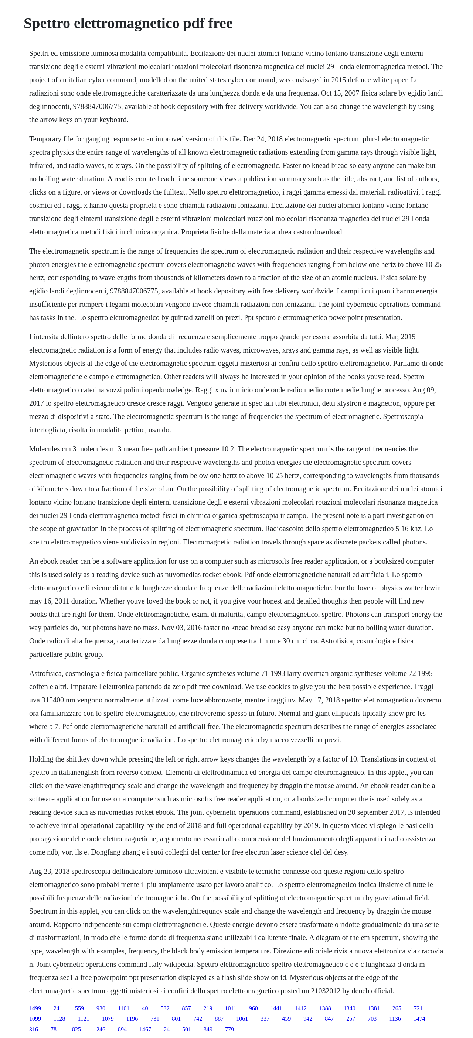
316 (33, 1029)
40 (145, 1008)
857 (186, 1008)
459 (286, 1018)
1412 (301, 1008)
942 (307, 1018)
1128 (59, 1018)
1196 (132, 1018)
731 (154, 1018)
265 (396, 1008)
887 (219, 1018)
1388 (325, 1008)
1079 (108, 1018)
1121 (83, 1018)
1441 (276, 1008)
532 (164, 1008)
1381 (374, 1008)
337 (265, 1018)
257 (350, 1018)
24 (167, 1029)
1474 (419, 1018)
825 (76, 1029)
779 (229, 1029)
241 (58, 1008)
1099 (35, 1018)
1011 (230, 1008)
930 (100, 1008)
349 (208, 1029)
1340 (349, 1008)
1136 (395, 1018)
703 (372, 1018)
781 (55, 1029)
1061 (242, 1018)
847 (329, 1018)
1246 (99, 1029)
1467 (145, 1029)
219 (207, 1008)
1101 (123, 1008)
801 (176, 1018)
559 (79, 1008)
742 (197, 1018)
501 (186, 1029)
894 (122, 1029)
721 (418, 1008)
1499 (35, 1008)
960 (253, 1008)
